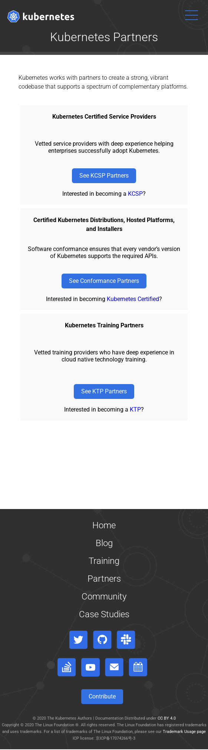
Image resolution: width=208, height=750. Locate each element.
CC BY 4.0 (167, 718)
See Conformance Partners (104, 280)
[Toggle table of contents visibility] (104, 749)
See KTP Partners (104, 391)
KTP (135, 409)
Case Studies (104, 614)
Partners (104, 579)
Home (104, 525)
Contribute (102, 696)
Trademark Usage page (184, 731)
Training (104, 561)
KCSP (135, 193)
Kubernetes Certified (133, 299)
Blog (104, 543)
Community (104, 596)
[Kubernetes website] (40, 16)
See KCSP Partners (104, 175)
